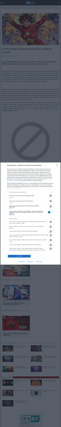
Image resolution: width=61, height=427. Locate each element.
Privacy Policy (39, 261)
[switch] (50, 196)
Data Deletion (21, 261)
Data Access (30, 261)
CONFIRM (19, 256)
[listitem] (30, 192)
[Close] (57, 165)
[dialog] (30, 213)
